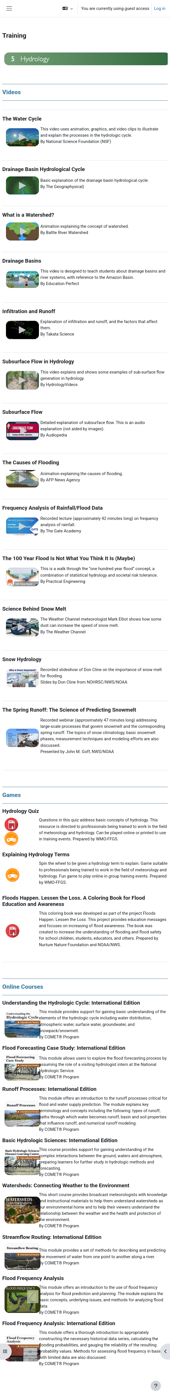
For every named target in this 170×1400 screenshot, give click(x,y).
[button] (67, 8)
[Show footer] (156, 1386)
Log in (159, 8)
